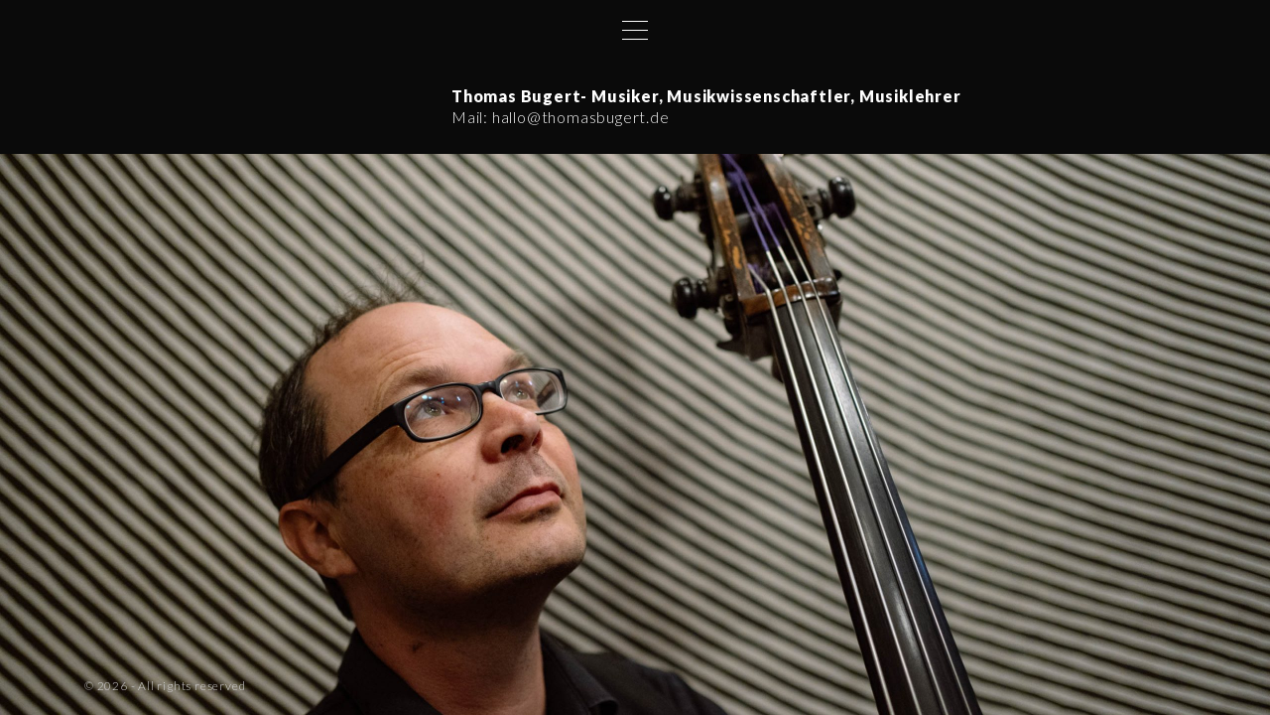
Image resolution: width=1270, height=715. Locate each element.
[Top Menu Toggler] (635, 30)
